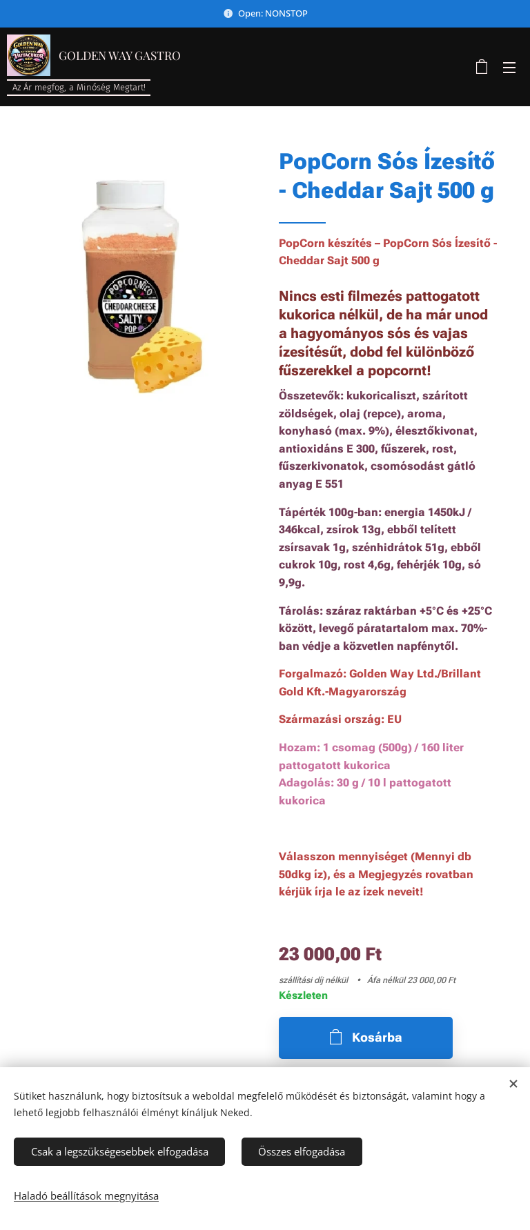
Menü (509, 67)
